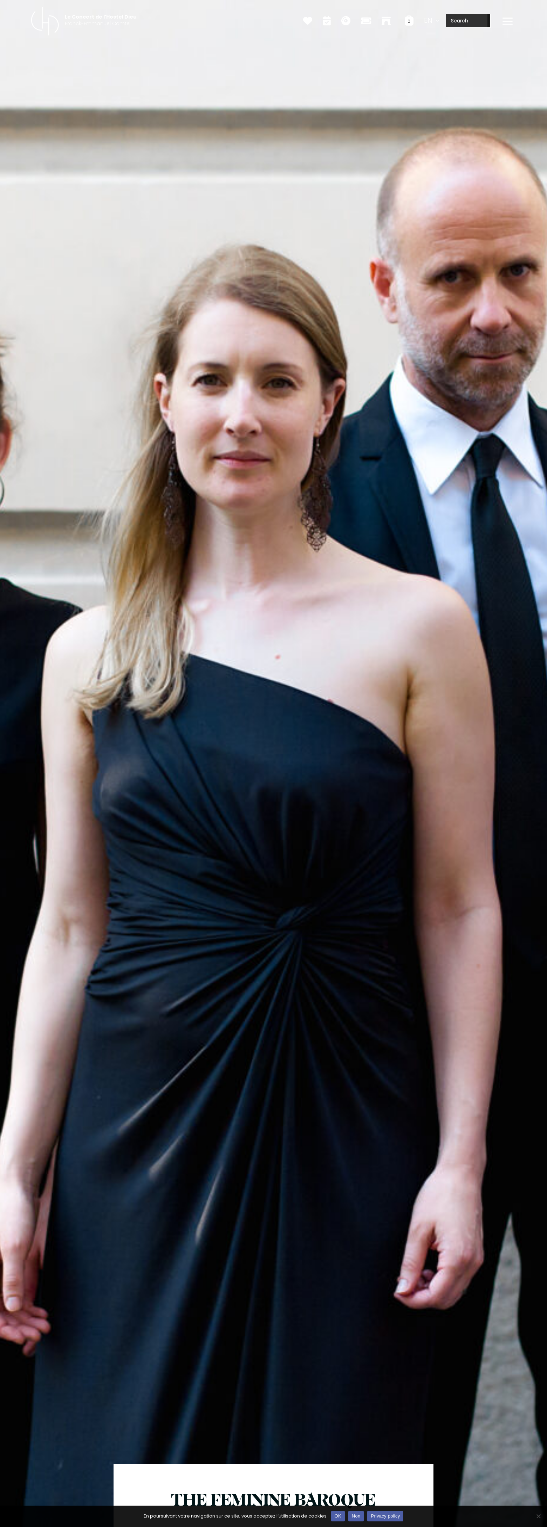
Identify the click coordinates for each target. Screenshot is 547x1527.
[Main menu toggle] (507, 21)
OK (338, 1516)
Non (356, 1516)
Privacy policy (385, 1516)
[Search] (488, 20)
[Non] (538, 1516)
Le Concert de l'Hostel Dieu (101, 16)
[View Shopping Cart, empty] (409, 20)
